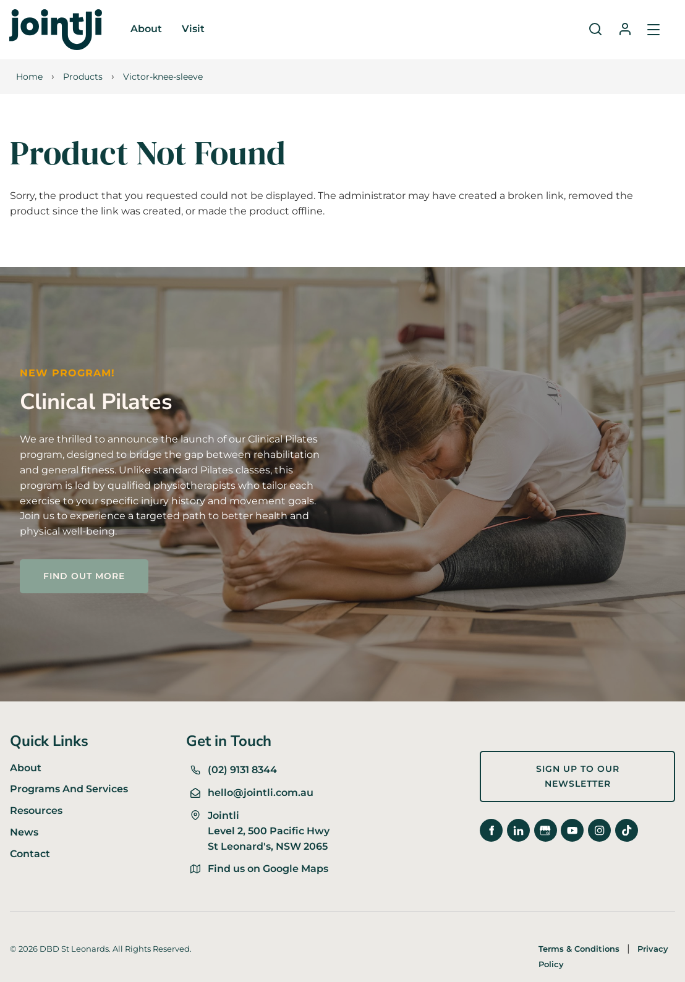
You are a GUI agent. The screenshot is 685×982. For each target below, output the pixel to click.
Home (29, 76)
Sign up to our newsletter (545, 758)
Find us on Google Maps (268, 868)
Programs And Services (69, 789)
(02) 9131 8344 (242, 770)
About (146, 29)
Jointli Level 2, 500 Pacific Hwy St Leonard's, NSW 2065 (269, 831)
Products (83, 76)
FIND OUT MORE (63, 566)
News (24, 832)
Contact (30, 854)
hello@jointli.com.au (260, 792)
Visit (193, 29)
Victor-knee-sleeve (163, 76)
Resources (36, 810)
